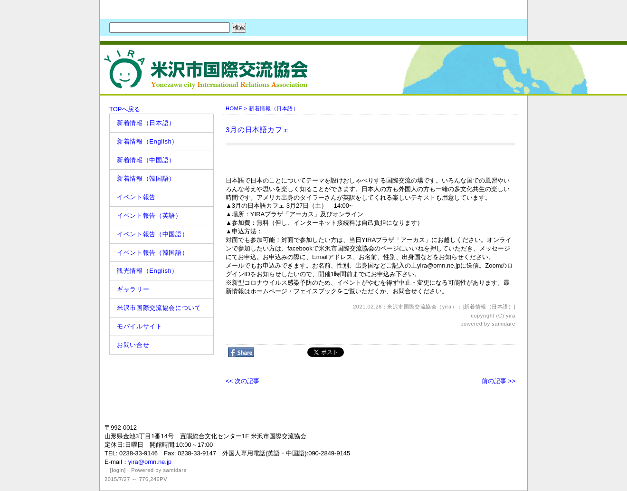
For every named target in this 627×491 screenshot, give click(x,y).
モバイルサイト (139, 326)
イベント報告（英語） (149, 215)
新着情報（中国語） (146, 160)
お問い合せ (133, 344)
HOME (234, 108)
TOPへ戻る (125, 109)
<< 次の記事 (242, 381)
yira (510, 315)
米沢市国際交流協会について (159, 307)
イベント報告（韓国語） (152, 252)
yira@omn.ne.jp (149, 461)
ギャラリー (133, 289)
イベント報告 (136, 197)
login (118, 470)
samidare (503, 324)
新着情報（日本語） (146, 122)
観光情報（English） (147, 270)
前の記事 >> (498, 381)
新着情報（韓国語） (146, 178)
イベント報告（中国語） (152, 234)
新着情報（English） (147, 141)
